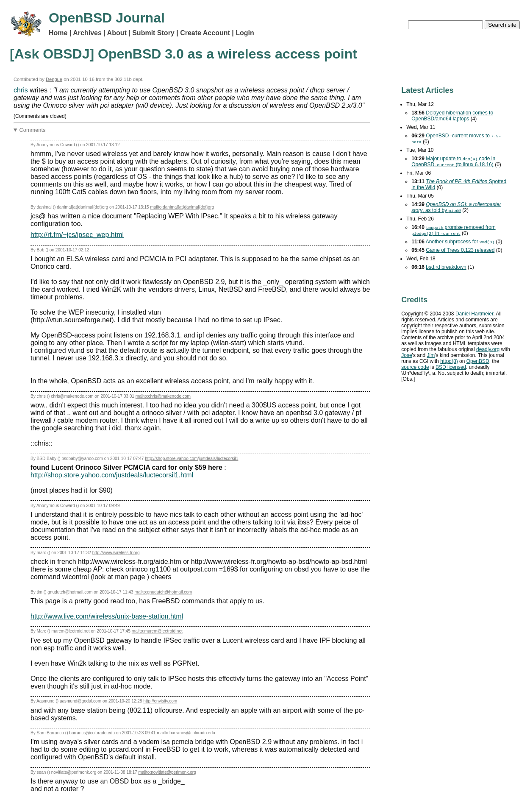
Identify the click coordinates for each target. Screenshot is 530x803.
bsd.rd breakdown (446, 267)
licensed (451, 367)
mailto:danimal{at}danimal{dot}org (182, 207)
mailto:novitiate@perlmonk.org (167, 772)
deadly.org (487, 349)
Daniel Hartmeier (474, 314)
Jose (406, 355)
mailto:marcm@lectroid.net (157, 631)
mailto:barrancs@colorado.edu (186, 733)
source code (415, 367)
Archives (87, 32)
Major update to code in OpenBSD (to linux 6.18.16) (453, 161)
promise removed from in (453, 230)
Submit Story (153, 32)
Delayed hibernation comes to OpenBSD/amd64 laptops (452, 116)
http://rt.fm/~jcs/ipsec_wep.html (77, 234)
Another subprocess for (460, 242)
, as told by (456, 207)
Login (245, 32)
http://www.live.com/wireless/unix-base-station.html (107, 616)
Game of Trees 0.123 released (460, 250)
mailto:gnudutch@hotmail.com (163, 592)
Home (58, 32)
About (117, 32)
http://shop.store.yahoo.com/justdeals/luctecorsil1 (191, 458)
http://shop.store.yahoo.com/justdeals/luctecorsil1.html (112, 475)
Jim (431, 355)
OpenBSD (477, 361)
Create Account (205, 32)
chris (21, 90)
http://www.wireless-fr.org (116, 552)
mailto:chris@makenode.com (163, 396)
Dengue (54, 79)
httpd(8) (449, 361)
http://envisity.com (160, 701)
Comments (32, 130)
